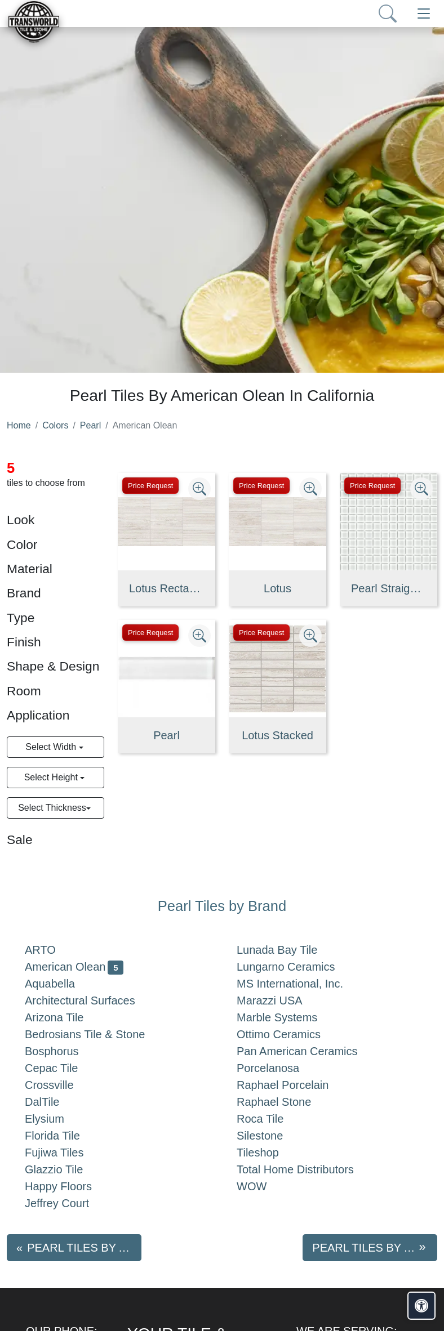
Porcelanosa (277, 1068)
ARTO (49, 950)
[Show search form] (387, 13)
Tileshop (267, 1152)
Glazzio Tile (65, 1169)
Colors (55, 425)
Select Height (52, 777)
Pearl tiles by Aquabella (374, 1247)
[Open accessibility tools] (421, 1306)
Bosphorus (60, 1051)
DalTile (53, 1102)
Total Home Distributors (306, 1169)
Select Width (51, 747)
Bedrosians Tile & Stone (94, 1034)
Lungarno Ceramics (295, 967)
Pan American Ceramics (306, 1051)
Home (19, 425)
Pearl (90, 425)
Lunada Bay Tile (288, 950)
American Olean (74, 967)
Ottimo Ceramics (290, 1034)
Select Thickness (52, 807)
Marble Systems (286, 1017)
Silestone (269, 1135)
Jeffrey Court (66, 1203)
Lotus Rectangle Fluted (166, 588)
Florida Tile (61, 1135)
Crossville (58, 1085)
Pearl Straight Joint (388, 588)
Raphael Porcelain (292, 1085)
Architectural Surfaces (89, 1000)
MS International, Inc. (301, 983)
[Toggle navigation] (423, 13)
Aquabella (61, 983)
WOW (261, 1186)
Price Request (150, 485)
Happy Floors (69, 1186)
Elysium (56, 1119)
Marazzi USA (279, 1000)
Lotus (277, 588)
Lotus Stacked (277, 735)
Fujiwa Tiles (63, 1152)
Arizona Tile (65, 1017)
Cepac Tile (60, 1068)
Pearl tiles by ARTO (84, 1247)
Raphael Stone (283, 1102)
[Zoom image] (199, 488)
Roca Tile (269, 1119)
